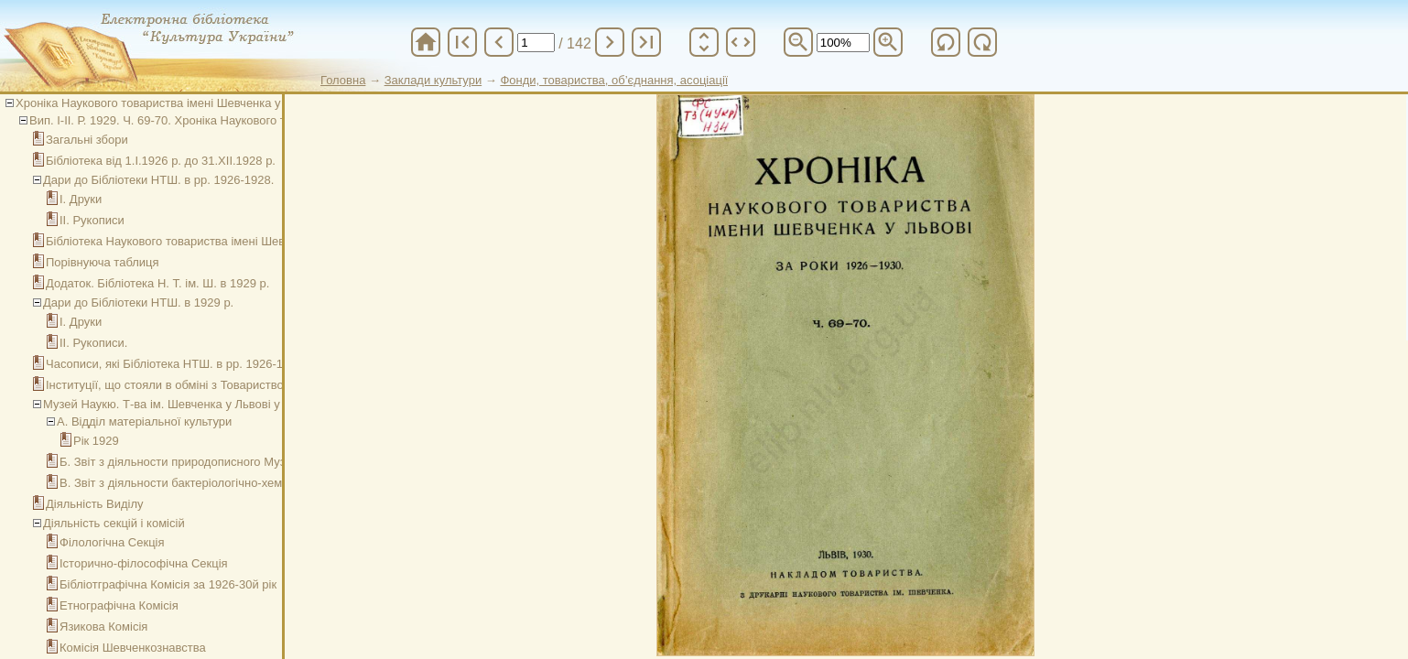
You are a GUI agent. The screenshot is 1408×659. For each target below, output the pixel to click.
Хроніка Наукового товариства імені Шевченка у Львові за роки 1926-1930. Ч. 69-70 (245, 103)
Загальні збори (87, 139)
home (426, 42)
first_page (462, 42)
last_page (646, 42)
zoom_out (798, 42)
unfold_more (704, 42)
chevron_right (610, 42)
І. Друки (81, 199)
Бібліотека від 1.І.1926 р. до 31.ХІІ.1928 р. (161, 160)
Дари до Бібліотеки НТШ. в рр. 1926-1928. (158, 180)
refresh (946, 42)
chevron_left (499, 42)
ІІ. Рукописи (92, 220)
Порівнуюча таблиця (102, 262)
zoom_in (888, 42)
